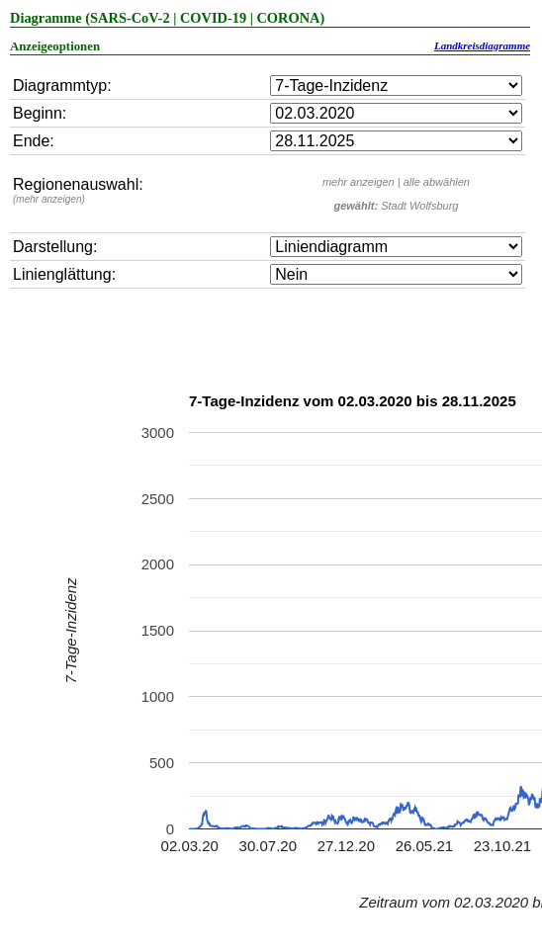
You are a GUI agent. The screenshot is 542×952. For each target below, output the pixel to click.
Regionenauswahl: (78, 190)
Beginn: (39, 113)
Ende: (33, 140)
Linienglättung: (64, 274)
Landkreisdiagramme (482, 45)
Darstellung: (55, 246)
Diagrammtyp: (62, 85)
